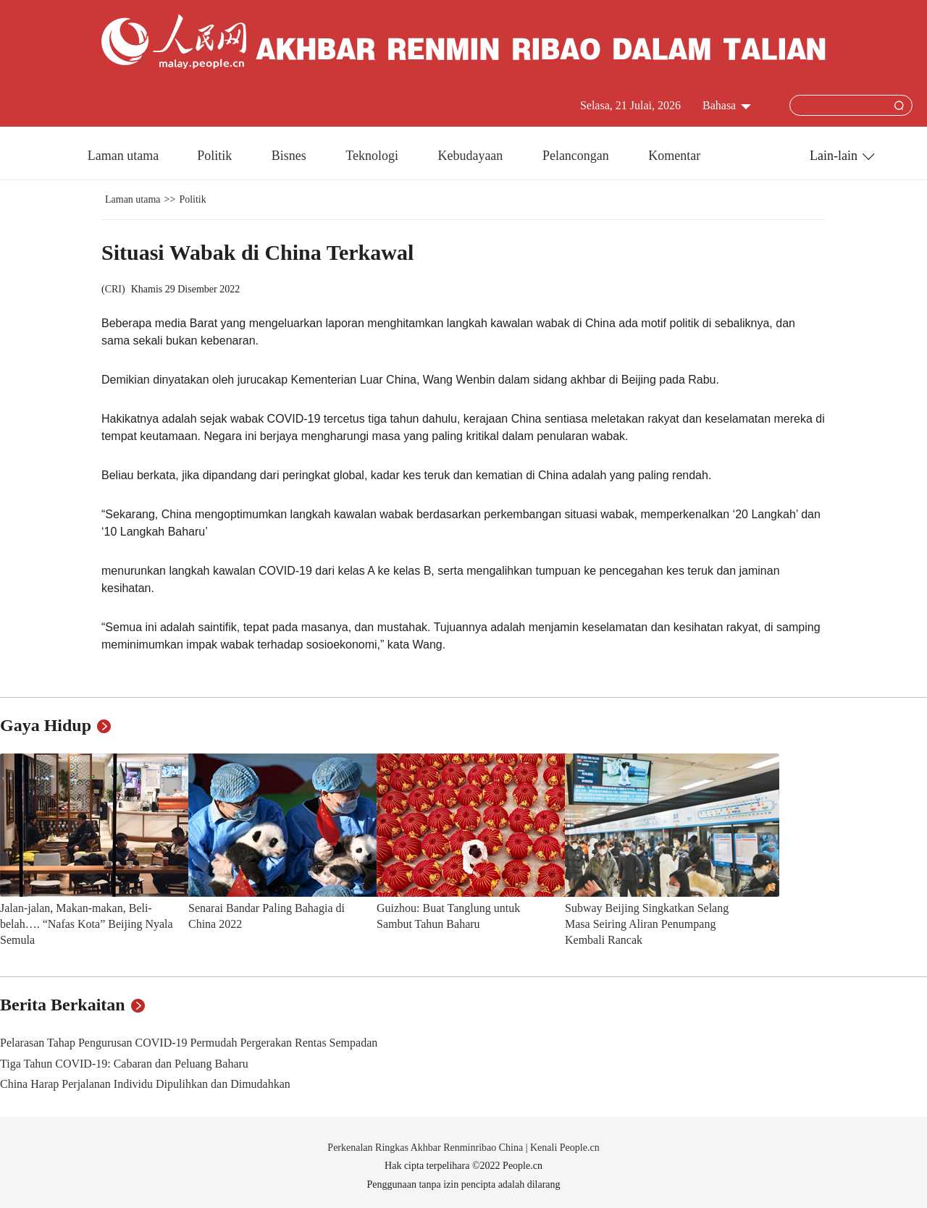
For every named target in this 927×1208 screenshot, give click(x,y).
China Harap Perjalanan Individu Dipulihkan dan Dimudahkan (145, 1084)
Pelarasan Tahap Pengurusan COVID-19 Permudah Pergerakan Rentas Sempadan (188, 1042)
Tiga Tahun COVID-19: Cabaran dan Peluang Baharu (124, 1063)
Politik (216, 155)
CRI (113, 289)
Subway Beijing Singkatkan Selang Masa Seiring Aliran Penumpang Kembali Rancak (647, 923)
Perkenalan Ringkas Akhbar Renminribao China (426, 1147)
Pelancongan (577, 155)
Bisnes (291, 155)
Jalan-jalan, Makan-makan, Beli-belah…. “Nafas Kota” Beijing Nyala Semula (86, 923)
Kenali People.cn (564, 1147)
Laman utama (123, 155)
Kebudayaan (471, 155)
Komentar (674, 155)
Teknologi (373, 155)
